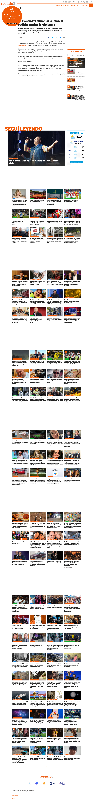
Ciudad (64, 5)
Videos (86, 5)
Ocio (83, 5)
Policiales (73, 5)
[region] (46, 12)
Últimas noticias (58, 5)
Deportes (79, 5)
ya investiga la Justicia (23, 45)
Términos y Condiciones (18, 796)
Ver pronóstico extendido (76, 162)
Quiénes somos (15, 795)
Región (68, 5)
